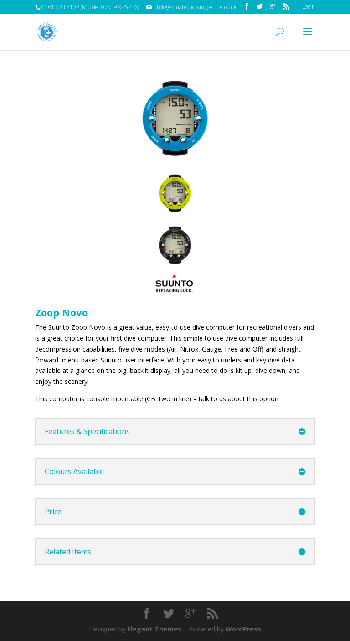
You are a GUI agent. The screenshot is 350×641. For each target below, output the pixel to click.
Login (308, 6)
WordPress (243, 629)
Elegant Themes (154, 629)
